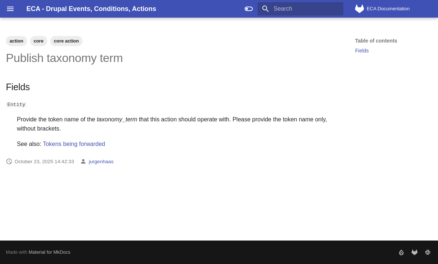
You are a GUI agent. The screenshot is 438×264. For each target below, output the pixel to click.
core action (66, 41)
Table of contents (376, 41)
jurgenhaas (101, 161)
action (16, 41)
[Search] (300, 8)
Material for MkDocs (49, 252)
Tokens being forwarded (74, 144)
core (39, 41)
